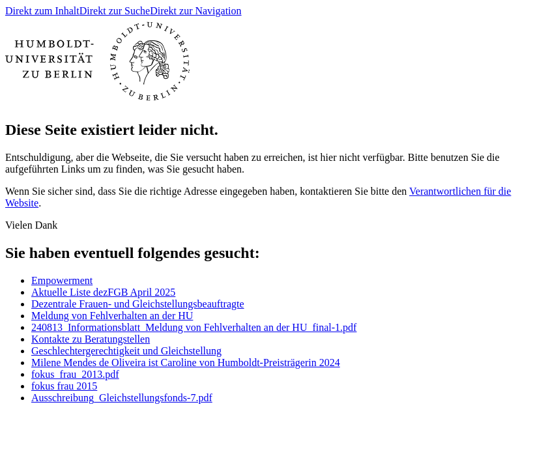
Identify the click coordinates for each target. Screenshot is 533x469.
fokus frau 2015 (64, 385)
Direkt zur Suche (114, 10)
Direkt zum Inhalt (42, 10)
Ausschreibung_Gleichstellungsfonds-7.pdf (121, 397)
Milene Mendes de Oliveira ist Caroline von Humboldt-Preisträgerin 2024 (185, 362)
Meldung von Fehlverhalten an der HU (112, 315)
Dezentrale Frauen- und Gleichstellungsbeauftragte (137, 303)
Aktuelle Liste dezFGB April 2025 (103, 292)
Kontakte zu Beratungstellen (90, 339)
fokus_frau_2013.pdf (75, 374)
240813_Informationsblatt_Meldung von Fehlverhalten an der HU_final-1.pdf (193, 327)
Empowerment (62, 280)
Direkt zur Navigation (195, 10)
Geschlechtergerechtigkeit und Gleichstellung (126, 350)
